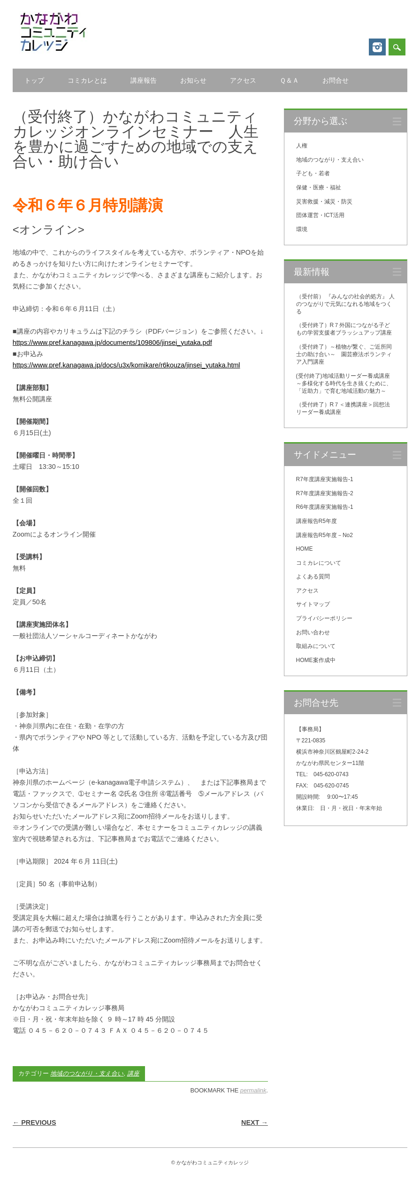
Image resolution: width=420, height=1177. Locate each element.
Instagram (377, 47)
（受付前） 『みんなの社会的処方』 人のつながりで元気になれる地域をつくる (345, 304)
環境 (301, 229)
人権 (301, 145)
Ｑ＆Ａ (289, 80)
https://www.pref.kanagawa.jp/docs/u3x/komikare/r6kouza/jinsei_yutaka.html (126, 365)
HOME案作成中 (316, 660)
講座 (133, 1073)
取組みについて (316, 646)
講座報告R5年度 (316, 521)
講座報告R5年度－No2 (324, 535)
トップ (34, 80)
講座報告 (143, 80)
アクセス (243, 80)
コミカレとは (87, 80)
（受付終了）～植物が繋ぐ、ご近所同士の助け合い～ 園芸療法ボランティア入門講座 (344, 354)
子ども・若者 (313, 173)
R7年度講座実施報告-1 (324, 479)
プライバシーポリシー (324, 618)
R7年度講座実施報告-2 (324, 493)
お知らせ (193, 80)
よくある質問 (313, 576)
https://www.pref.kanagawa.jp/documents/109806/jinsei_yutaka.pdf (112, 342)
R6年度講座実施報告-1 (324, 507)
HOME (304, 549)
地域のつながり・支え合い (86, 1073)
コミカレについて (318, 563)
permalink (253, 1090)
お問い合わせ (313, 632)
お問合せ (335, 80)
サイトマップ (313, 604)
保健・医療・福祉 (318, 187)
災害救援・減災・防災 (324, 201)
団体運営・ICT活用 (320, 215)
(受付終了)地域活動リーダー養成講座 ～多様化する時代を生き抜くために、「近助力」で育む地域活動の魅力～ (346, 383)
